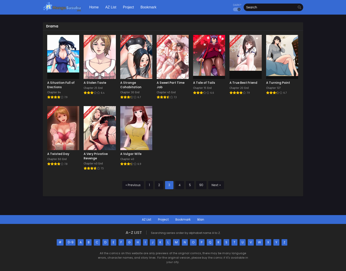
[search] (299, 7)
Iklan (200, 219)
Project (163, 219)
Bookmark (183, 219)
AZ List (146, 219)
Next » (216, 185)
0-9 (70, 242)
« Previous (133, 185)
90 (201, 185)
